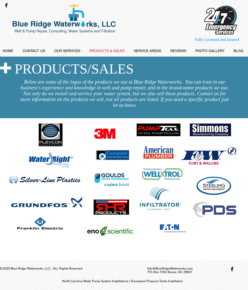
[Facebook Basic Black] (6, 5)
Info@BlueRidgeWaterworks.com (170, 268)
